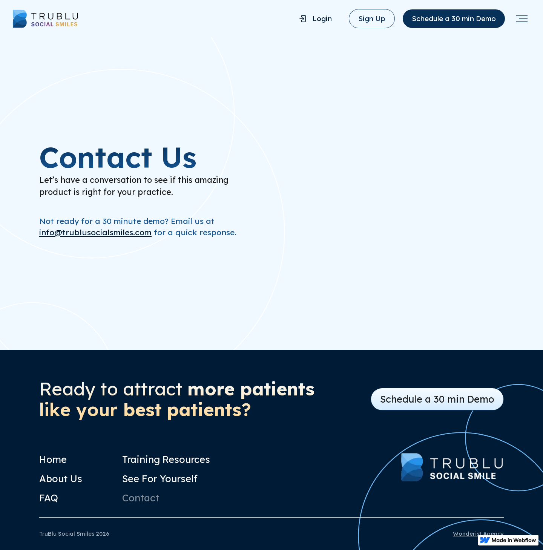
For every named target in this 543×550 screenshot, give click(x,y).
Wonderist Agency (478, 533)
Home (53, 459)
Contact (140, 498)
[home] (151, 18)
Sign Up (371, 18)
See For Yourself (160, 478)
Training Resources (166, 459)
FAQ (48, 498)
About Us (60, 478)
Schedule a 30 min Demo (454, 18)
